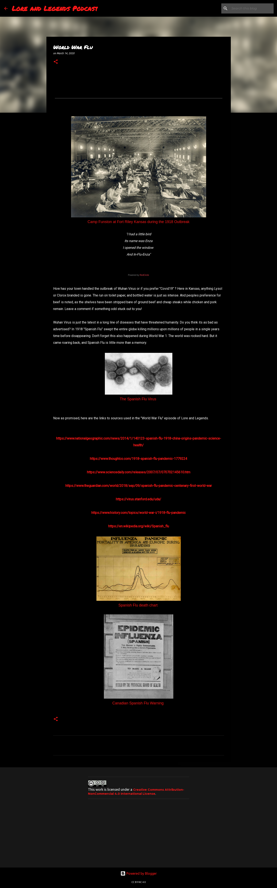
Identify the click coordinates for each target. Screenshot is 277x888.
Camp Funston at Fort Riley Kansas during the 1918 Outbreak (138, 222)
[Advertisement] (138, 831)
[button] (55, 62)
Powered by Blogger (138, 873)
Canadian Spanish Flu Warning (138, 703)
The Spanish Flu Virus (138, 399)
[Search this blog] (251, 8)
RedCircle (144, 275)
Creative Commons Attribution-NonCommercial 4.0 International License (136, 792)
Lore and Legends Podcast (55, 8)
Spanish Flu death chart (138, 605)
